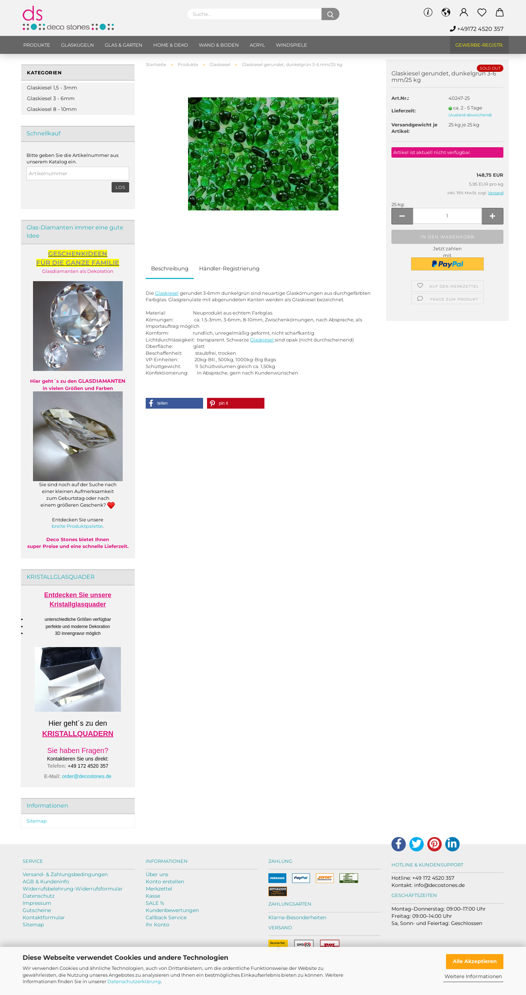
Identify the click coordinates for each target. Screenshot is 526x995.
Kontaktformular (44, 917)
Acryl (257, 45)
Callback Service (166, 917)
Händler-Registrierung (229, 268)
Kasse (153, 896)
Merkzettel (159, 888)
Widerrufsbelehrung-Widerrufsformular (73, 888)
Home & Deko (170, 45)
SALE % (155, 903)
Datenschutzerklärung (134, 981)
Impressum (37, 903)
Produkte (36, 45)
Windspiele (291, 45)
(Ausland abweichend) (470, 114)
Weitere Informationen (473, 976)
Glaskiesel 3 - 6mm (51, 98)
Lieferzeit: (403, 110)
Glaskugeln (77, 45)
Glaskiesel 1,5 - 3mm (52, 87)
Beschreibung (169, 268)
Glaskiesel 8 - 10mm (52, 109)
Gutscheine (37, 910)
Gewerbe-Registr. (479, 45)
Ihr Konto (157, 924)
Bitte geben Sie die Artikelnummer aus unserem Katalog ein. (72, 158)
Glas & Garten (123, 45)
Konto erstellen (165, 881)
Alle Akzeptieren (475, 961)
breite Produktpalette (77, 526)
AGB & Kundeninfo (46, 881)
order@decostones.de (87, 776)
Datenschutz (39, 896)
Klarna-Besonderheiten (297, 917)
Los (120, 187)
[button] (174, 403)
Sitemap (37, 821)
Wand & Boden (219, 45)
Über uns (157, 874)
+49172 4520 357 (476, 28)
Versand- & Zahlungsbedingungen (65, 874)
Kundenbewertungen (172, 910)
